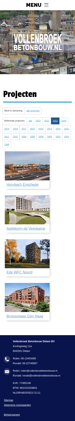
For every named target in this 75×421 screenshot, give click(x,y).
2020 (63, 121)
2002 (66, 136)
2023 (38, 121)
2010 (15, 136)
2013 (58, 129)
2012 (66, 129)
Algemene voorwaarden (17, 404)
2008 (32, 136)
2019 (6, 129)
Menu (33, 5)
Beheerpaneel (12, 414)
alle (30, 121)
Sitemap (8, 400)
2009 (23, 136)
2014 (49, 129)
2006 (41, 136)
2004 (49, 136)
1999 (6, 144)
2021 (55, 121)
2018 (15, 129)
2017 (23, 129)
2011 (6, 136)
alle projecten (33, 110)
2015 (41, 129)
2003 (58, 136)
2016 (32, 129)
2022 (46, 121)
